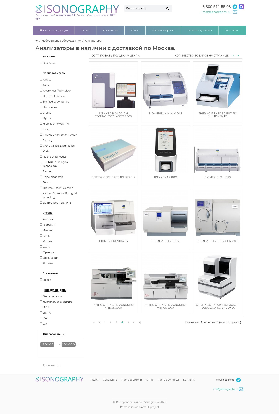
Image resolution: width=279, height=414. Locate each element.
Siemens (48, 171)
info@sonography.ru (228, 389)
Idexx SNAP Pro (165, 177)
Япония (48, 263)
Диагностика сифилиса (58, 301)
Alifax (46, 85)
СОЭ (46, 324)
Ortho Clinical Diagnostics (59, 145)
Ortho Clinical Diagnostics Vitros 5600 (165, 306)
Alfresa (47, 79)
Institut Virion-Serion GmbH (60, 134)
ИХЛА (47, 312)
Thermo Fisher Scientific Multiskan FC (218, 115)
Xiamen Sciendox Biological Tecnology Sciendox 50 (217, 306)
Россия (47, 241)
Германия (49, 224)
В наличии (49, 63)
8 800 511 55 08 (216, 6)
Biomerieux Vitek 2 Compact (217, 241)
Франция (48, 252)
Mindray (48, 140)
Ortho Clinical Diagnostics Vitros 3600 (114, 306)
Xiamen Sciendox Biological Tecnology (60, 195)
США (46, 246)
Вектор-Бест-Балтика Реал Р (113, 177)
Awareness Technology (57, 90)
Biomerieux (50, 107)
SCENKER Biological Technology (55, 164)
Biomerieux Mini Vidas (165, 113)
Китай (47, 235)
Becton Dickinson (54, 96)
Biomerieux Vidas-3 (113, 241)
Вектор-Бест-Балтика (57, 202)
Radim (47, 151)
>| (140, 322)
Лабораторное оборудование (61, 40)
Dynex (47, 118)
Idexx (46, 129)
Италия (47, 230)
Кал (45, 318)
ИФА (46, 307)
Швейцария (50, 257)
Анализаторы (93, 40)
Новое (47, 279)
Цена (124, 55)
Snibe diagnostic (53, 177)
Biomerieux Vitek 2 (166, 241)
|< (93, 322)
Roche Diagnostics (54, 156)
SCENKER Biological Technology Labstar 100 (113, 115)
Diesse (47, 112)
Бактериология (52, 296)
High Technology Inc (56, 123)
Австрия (48, 219)
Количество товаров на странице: (202, 55)
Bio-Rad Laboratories (56, 101)
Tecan (46, 182)
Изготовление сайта (133, 407)
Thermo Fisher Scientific (58, 188)
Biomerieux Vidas (217, 177)
